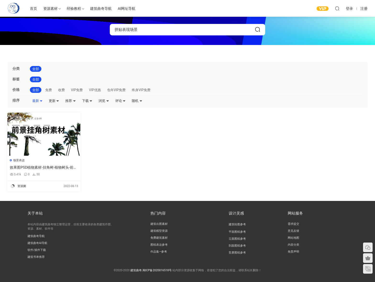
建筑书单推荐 (36, 257)
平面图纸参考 (237, 231)
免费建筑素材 (159, 237)
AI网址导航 (127, 8)
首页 (33, 8)
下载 (87, 101)
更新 (54, 101)
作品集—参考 (158, 251)
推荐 (70, 101)
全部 (35, 69)
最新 (37, 101)
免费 (48, 90)
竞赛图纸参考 (237, 252)
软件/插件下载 (37, 250)
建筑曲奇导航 (101, 8)
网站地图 (293, 237)
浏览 (104, 101)
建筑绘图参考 (237, 224)
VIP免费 (77, 90)
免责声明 (293, 251)
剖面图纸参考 (237, 245)
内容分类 (293, 244)
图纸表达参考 (159, 244)
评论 (120, 101)
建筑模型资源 (159, 230)
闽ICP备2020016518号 (157, 270)
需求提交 (293, 224)
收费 (61, 90)
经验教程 (74, 8)
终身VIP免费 (141, 90)
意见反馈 (293, 230)
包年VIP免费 (116, 90)
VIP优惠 (95, 90)
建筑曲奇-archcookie (14, 8)
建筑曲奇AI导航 (37, 243)
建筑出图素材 (159, 224)
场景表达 (19, 160)
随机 (137, 101)
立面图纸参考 (237, 238)
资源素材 (50, 8)
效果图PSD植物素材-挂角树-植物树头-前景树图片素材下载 (40, 167)
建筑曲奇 (136, 270)
